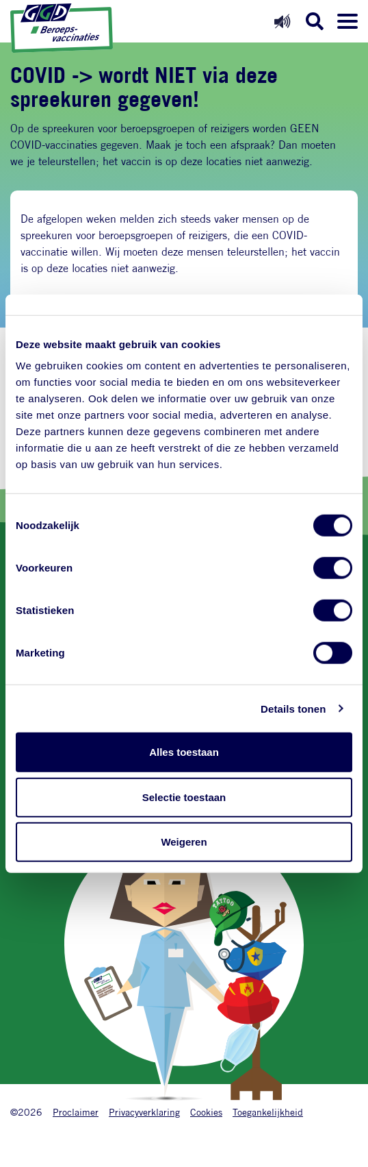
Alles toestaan (184, 752)
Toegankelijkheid (268, 1112)
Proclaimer (75, 1112)
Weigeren (184, 842)
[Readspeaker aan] (282, 20)
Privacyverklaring (144, 1112)
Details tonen (293, 708)
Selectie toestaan (184, 796)
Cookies (206, 1112)
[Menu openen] (347, 21)
